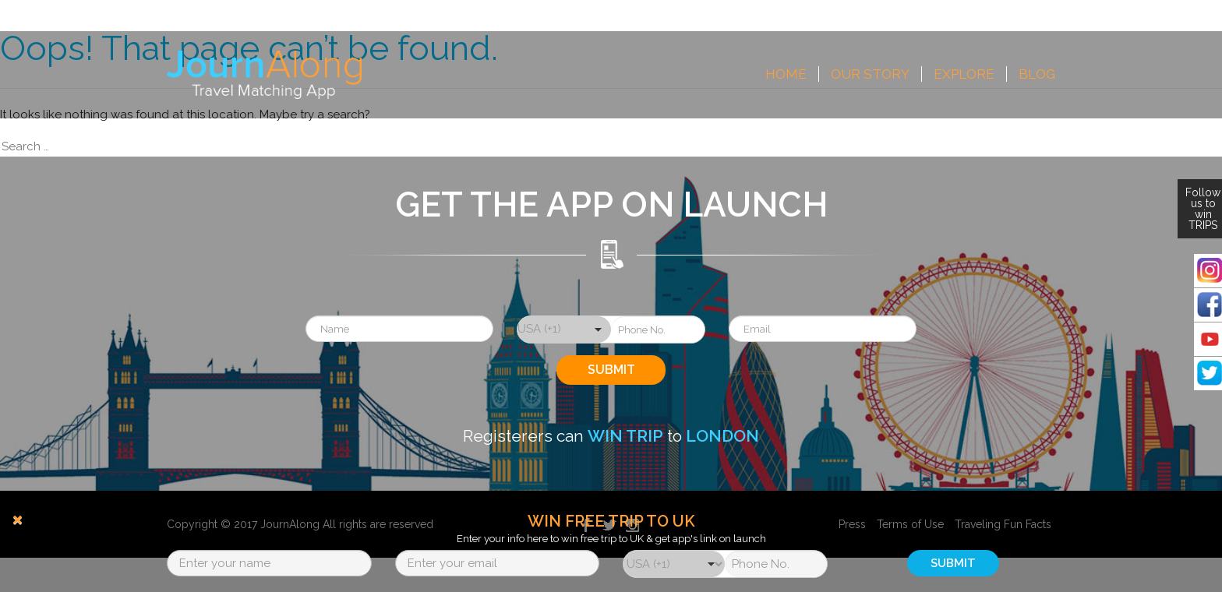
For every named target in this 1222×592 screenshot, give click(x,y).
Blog (1037, 74)
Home (786, 74)
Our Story (870, 74)
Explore (964, 74)
